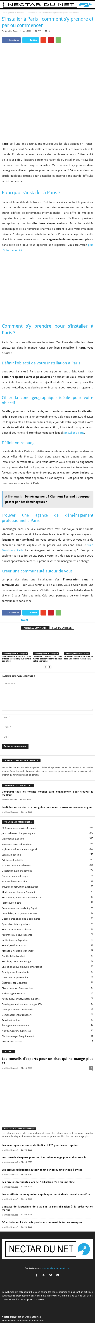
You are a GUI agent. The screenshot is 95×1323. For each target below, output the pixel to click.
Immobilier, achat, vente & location (20, 883)
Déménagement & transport (13, 13)
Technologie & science (13, 963)
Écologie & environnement (16, 995)
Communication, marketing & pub (19, 878)
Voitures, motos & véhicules (16, 835)
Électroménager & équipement (18, 1006)
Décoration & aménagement (17, 840)
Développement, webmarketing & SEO (22, 974)
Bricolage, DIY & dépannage (16, 931)
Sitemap (71, 1314)
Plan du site (84, 1314)
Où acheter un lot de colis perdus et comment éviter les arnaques (42, 1192)
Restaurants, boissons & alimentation (21, 867)
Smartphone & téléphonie (15, 942)
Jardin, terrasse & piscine (15, 910)
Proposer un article (36, 1314)
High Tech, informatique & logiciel (19, 819)
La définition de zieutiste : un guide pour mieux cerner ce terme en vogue (47, 777)
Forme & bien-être (11, 872)
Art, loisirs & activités (12, 829)
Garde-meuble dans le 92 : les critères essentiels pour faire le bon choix (16, 628)
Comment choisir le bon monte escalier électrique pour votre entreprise (47, 628)
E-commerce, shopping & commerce (21, 888)
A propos (9, 1314)
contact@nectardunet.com (56, 1238)
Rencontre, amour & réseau (16, 899)
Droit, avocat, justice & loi (15, 947)
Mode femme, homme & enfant (18, 862)
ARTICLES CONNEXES (35, 597)
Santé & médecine (11, 824)
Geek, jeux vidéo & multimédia (18, 979)
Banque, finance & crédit (14, 851)
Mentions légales (56, 1314)
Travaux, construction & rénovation (20, 856)
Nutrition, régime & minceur (16, 1000)
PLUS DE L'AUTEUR (62, 597)
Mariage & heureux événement (18, 920)
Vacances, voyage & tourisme (17, 813)
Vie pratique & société (13, 808)
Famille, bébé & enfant (13, 926)
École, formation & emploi (15, 846)
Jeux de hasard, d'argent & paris (18, 803)
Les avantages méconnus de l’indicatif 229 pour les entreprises (40, 1115)
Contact (20, 1314)
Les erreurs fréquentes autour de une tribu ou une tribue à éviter (42, 1139)
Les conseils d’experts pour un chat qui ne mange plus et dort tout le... (45, 1127)
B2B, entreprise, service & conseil (19, 797)
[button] (89, 5)
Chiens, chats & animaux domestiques (22, 936)
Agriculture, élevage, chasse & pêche (21, 968)
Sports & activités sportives (16, 894)
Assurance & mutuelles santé (17, 904)
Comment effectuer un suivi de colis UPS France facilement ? (78, 627)
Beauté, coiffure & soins (14, 915)
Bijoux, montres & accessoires (17, 958)
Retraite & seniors (11, 990)
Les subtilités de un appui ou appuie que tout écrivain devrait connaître (46, 1164)
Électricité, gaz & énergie (14, 952)
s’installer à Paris (73, 402)
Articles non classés (12, 1011)
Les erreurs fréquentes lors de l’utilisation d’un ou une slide (38, 1152)
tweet (24, 589)
